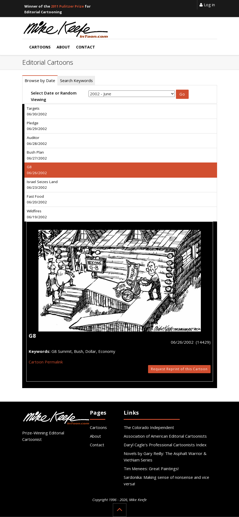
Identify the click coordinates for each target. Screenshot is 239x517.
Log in (207, 4)
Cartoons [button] (40, 47)
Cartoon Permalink (46, 362)
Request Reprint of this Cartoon (179, 369)
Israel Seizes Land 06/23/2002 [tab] (42, 184)
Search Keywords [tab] (76, 80)
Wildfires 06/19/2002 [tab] (37, 214)
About (95, 436)
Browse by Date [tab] (40, 80)
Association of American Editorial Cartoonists (165, 436)
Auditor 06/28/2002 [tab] (37, 140)
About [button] (63, 47)
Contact (97, 444)
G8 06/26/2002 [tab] (37, 169)
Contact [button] (85, 47)
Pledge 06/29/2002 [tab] (37, 126)
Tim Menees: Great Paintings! (151, 468)
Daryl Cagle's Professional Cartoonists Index (165, 444)
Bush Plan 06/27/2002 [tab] (37, 155)
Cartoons (98, 427)
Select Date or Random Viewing (54, 96)
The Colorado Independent (149, 427)
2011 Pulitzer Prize (67, 6)
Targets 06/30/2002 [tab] (37, 111)
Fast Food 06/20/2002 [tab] (37, 199)
